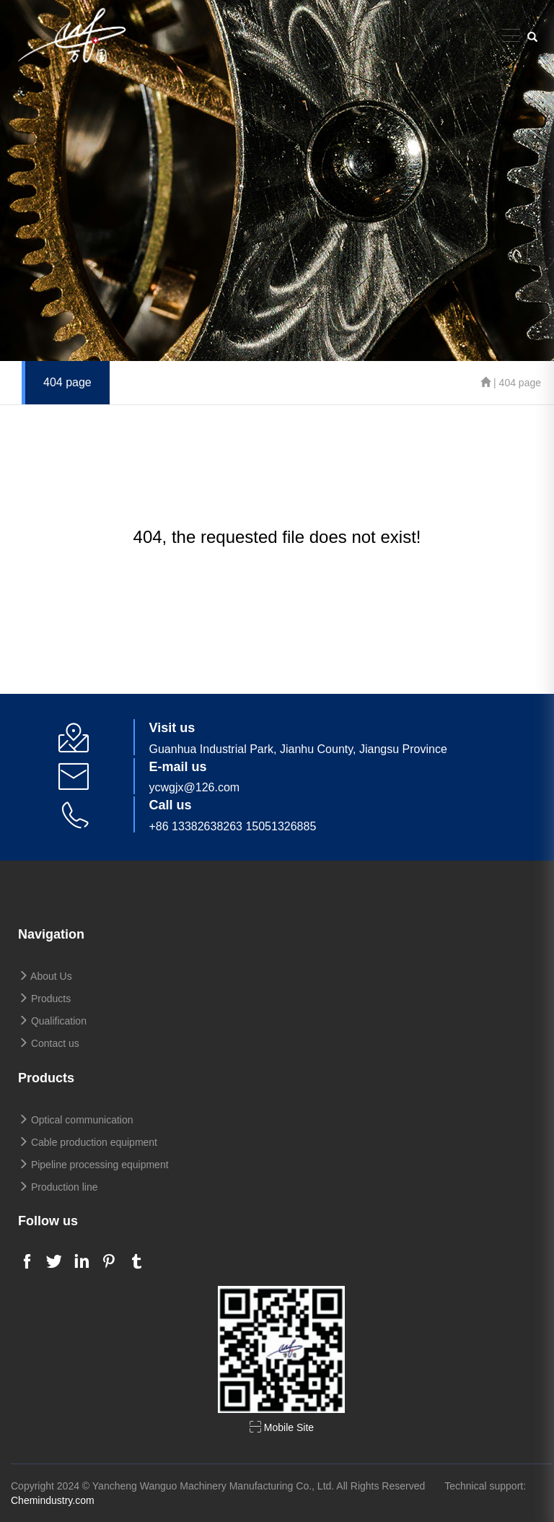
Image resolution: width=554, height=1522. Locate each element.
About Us (45, 976)
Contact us (48, 1043)
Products (44, 998)
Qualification (52, 1021)
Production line (58, 1187)
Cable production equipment (87, 1142)
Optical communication (75, 1120)
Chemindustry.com (52, 1500)
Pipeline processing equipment (93, 1164)
